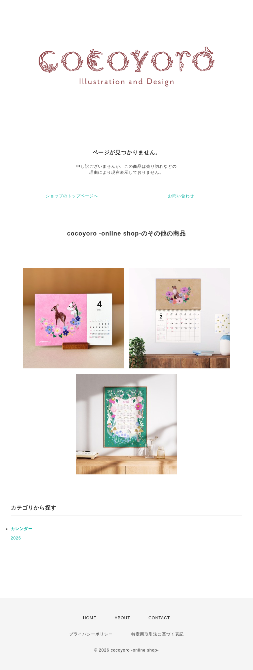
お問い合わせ (181, 196)
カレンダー (22, 528)
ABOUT (122, 618)
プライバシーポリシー (91, 634)
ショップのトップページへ (72, 196)
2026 (16, 538)
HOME (89, 618)
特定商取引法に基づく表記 (157, 634)
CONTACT (159, 618)
